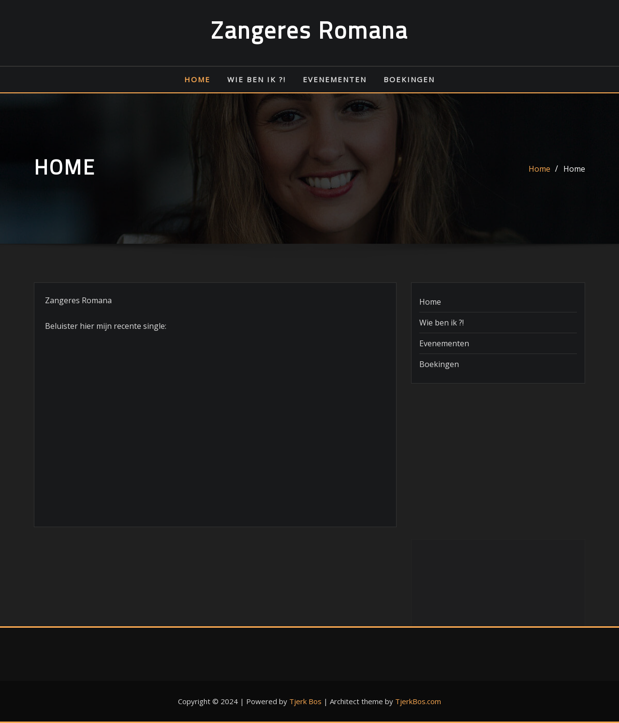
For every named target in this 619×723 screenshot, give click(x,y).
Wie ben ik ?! (256, 79)
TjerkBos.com (418, 701)
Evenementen (335, 79)
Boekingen (409, 79)
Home (197, 79)
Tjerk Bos (305, 701)
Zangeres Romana (309, 30)
